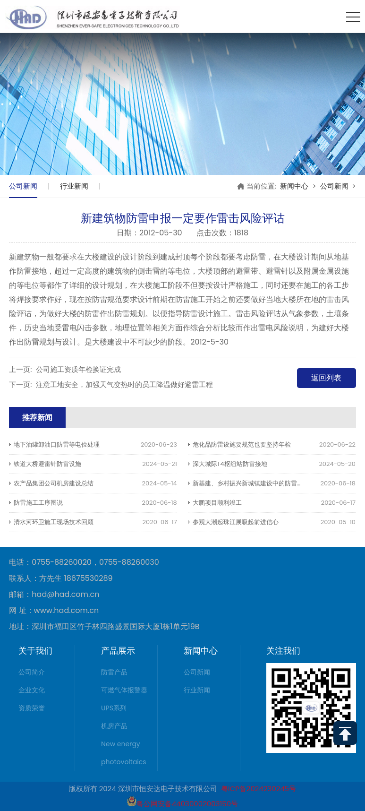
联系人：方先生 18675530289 (60, 578)
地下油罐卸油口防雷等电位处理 (57, 444)
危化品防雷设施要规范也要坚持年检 (242, 444)
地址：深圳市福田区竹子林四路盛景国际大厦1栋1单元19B (104, 626)
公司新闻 (23, 186)
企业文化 (31, 690)
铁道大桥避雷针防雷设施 (47, 463)
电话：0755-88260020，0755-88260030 (84, 562)
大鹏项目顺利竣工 (217, 502)
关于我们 (35, 650)
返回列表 (326, 377)
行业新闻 (74, 186)
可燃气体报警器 (124, 690)
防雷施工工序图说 (38, 502)
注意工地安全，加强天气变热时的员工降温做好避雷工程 (124, 384)
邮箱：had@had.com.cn (54, 594)
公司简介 (31, 672)
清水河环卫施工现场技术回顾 (53, 522)
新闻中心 (294, 186)
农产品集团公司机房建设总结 (53, 483)
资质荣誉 (31, 708)
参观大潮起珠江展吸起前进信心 (236, 522)
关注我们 (283, 650)
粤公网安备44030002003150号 (182, 804)
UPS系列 (114, 708)
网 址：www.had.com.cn (54, 610)
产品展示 (118, 650)
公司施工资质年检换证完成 (78, 369)
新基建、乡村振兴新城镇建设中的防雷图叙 (251, 483)
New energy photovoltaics (123, 753)
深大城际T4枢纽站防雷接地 (230, 463)
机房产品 (114, 726)
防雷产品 (114, 672)
